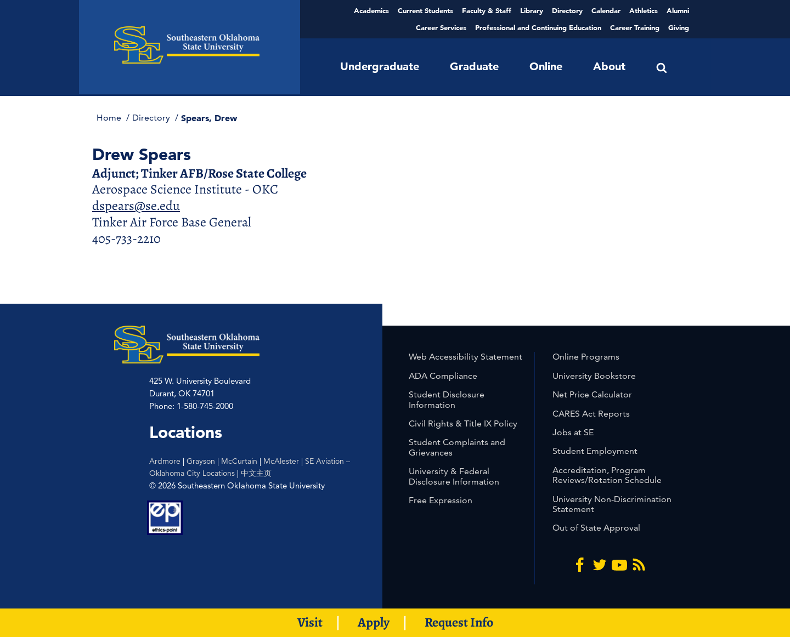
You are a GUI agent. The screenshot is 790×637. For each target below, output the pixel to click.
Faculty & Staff (486, 10)
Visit (310, 622)
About (609, 66)
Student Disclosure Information (446, 399)
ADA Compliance (443, 376)
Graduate (474, 66)
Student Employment (594, 451)
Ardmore (164, 461)
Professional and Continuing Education (538, 27)
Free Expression (440, 500)
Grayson (201, 461)
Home (110, 117)
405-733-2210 (126, 238)
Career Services (441, 27)
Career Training (634, 27)
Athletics (643, 10)
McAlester (281, 461)
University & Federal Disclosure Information (454, 476)
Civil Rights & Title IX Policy (463, 423)
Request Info (459, 622)
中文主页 (256, 473)
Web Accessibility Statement (465, 356)
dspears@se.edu (136, 205)
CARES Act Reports (591, 413)
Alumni (678, 10)
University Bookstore (594, 376)
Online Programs (585, 356)
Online (545, 66)
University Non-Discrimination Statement (612, 504)
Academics (371, 10)
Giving (678, 27)
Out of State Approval (596, 527)
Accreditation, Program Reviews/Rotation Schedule (607, 475)
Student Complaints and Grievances (457, 447)
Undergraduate (379, 66)
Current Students (425, 10)
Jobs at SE (573, 432)
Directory (567, 10)
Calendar (605, 10)
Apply (374, 622)
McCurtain (239, 461)
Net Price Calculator (592, 394)
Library (531, 10)
